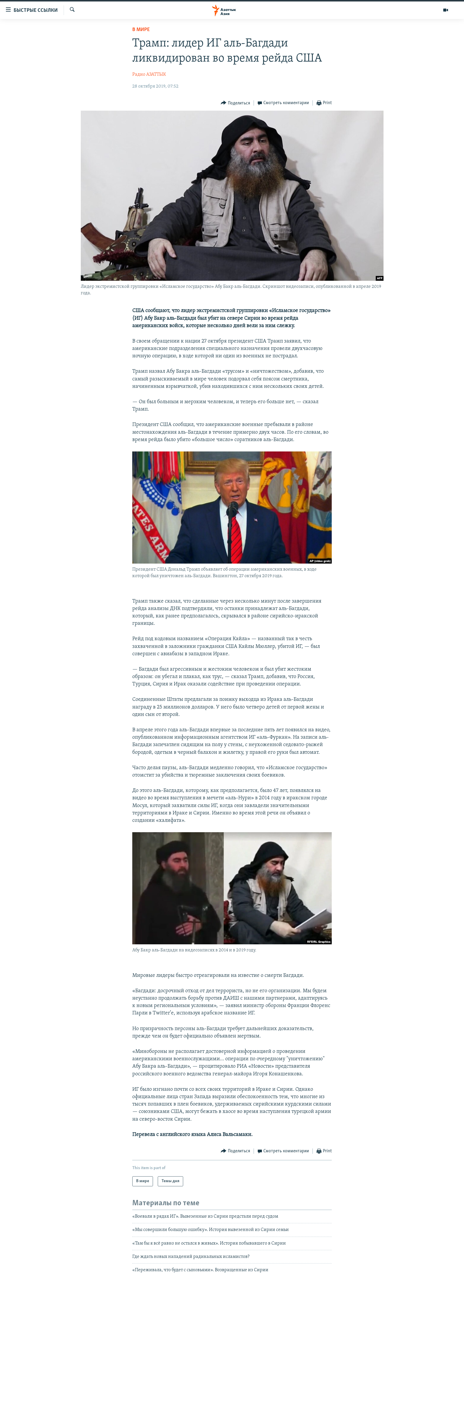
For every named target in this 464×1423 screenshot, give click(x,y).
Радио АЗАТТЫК (149, 74)
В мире (141, 30)
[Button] (235, 103)
